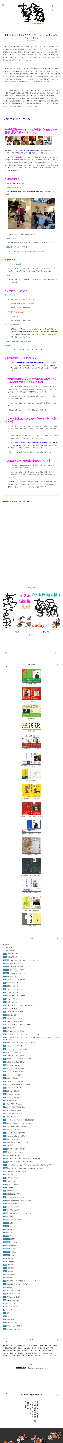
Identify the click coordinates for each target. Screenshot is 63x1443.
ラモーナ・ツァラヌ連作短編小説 (14, 1046)
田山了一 (50, 1350)
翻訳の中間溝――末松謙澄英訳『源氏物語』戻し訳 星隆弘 (23, 1168)
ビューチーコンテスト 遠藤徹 (13, 1056)
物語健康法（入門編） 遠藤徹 (13, 1062)
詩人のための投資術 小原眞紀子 (15, 1136)
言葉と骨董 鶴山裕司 (11, 1290)
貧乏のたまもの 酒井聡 (12, 1130)
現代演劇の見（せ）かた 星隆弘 (15, 1284)
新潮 (7, 1226)
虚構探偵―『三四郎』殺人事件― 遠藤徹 (17, 1059)
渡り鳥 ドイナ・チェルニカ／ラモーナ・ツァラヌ (20, 1043)
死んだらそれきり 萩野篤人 (13, 1152)
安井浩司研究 (8, 1187)
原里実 (41, 1353)
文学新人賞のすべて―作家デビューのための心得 (20, 960)
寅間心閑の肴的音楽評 (11, 1297)
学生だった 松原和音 (11, 1008)
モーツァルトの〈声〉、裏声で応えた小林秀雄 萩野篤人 (22, 1159)
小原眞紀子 (6, 1348)
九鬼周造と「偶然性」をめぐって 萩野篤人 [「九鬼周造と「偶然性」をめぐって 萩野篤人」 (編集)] (21, 1162)
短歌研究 (8, 1268)
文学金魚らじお (7, 947)
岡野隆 (55, 1345)
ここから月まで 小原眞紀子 (12, 1104)
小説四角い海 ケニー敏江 (12, 1018)
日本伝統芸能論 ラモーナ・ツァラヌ (17, 1213)
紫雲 (52, 1348)
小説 (6, 1313)
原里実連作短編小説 (10, 986)
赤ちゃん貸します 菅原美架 (13, 1081)
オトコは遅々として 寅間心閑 (14, 996)
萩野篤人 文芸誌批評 (12, 1220)
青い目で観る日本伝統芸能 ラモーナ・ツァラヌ (19, 1281)
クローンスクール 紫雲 (12, 1075)
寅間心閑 (20, 1353)
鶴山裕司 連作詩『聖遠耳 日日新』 (14, 1107)
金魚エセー (8, 1146)
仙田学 (12, 1350)
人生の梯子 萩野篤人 (11, 1155)
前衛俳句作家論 (9, 1181)
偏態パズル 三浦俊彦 (11, 1091)
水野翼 (18, 1355)
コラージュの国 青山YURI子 (13, 989)
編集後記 (31, 32)
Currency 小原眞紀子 (10, 1101)
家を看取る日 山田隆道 (12, 1094)
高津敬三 (24, 1350)
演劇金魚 (7, 1287)
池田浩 (30, 1345)
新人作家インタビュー (13, 976)
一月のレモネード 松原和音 (13, 1012)
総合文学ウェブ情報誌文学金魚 (29, 150)
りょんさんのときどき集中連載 (14, 1133)
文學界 (8, 1223)
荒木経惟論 (8, 1216)
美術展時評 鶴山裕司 (11, 1294)
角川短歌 (8, 1265)
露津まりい (13, 1353)
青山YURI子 (16, 1345)
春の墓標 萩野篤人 (10, 1078)
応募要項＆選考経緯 (12, 963)
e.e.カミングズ (7, 1345)
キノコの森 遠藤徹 (11, 1065)
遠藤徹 (35, 1345)
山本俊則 (37, 1355)
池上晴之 (23, 1345)
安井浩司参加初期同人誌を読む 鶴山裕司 (17, 1200)
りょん (57, 1355)
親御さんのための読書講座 (12, 1326)
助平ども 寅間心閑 (10, 999)
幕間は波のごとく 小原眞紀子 (14, 980)
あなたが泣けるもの (11, 1139)
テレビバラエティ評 (10, 1307)
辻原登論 (8, 1175)
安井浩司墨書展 (10, 957)
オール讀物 (10, 1242)
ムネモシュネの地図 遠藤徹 (13, 1072)
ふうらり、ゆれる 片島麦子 (13, 1021)
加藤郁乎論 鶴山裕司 (11, 1210)
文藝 (7, 1236)
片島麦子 (14, 1348)
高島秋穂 (17, 1350)
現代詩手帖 (8, 1274)
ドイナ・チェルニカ (34, 1350)
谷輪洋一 (44, 1350)
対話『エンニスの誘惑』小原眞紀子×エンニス (18, 1123)
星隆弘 (46, 1353)
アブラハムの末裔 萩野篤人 (14, 1149)
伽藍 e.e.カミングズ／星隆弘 (13, 1031)
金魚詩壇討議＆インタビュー (15, 973)
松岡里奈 (52, 1353)
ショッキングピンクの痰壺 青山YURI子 (16, 1084)
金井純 (20, 1348)
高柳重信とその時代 (10, 1184)
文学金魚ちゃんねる (9, 951)
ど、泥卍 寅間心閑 (10, 992)
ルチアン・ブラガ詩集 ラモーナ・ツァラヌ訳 (17, 1052)
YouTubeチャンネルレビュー (13, 1310)
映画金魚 (7, 1278)
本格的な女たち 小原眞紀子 (13, 983)
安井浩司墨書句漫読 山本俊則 (14, 1197)
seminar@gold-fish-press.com (30, 363)
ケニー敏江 (26, 1348)
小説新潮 (9, 1245)
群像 (7, 1229)
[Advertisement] (17, 546)
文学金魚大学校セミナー (12, 954)
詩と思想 (8, 1271)
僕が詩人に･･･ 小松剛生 (12, 1088)
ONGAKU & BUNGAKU (11, 1300)
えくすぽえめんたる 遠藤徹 (13, 1068)
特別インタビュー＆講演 (13, 970)
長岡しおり (27, 1353)
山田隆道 (31, 1355)
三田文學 (9, 1239)
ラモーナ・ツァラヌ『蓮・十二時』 (15, 1049)
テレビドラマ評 (9, 1303)
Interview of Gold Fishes (13, 967)
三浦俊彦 (12, 1355)
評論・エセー (8, 1319)
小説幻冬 (9, 1255)
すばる (8, 1233)
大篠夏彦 (41, 1345)
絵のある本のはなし (10, 1323)
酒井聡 (39, 1348)
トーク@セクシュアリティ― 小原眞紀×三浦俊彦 (19, 1120)
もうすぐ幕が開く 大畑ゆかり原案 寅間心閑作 (18, 1005)
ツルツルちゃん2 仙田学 (12, 1097)
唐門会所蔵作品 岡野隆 (12, 1194)
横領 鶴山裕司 (9, 1028)
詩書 (6, 1316)
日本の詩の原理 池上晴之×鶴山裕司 (15, 1126)
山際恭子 (24, 1355)
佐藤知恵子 (46, 1348)
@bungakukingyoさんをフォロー (37, 1368)
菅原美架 (6, 1350)
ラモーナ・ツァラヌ (47, 1355)
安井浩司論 (8, 1191)
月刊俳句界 (8, 1261)
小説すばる (10, 1249)
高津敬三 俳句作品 (9, 1117)
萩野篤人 (35, 1353)
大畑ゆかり (48, 1345)
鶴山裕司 (6, 1353)
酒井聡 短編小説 (9, 1015)
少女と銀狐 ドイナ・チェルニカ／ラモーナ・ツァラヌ (21, 1034)
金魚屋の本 (6, 944)
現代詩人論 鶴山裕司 (11, 1178)
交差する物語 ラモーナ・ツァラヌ (15, 1142)
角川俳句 (8, 1258)
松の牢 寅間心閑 (10, 1002)
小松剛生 (33, 1348)
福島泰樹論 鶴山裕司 (11, 1207)
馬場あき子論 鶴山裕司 (12, 1204)
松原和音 (6, 1355)
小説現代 (9, 1252)
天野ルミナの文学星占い (12, 1329)
